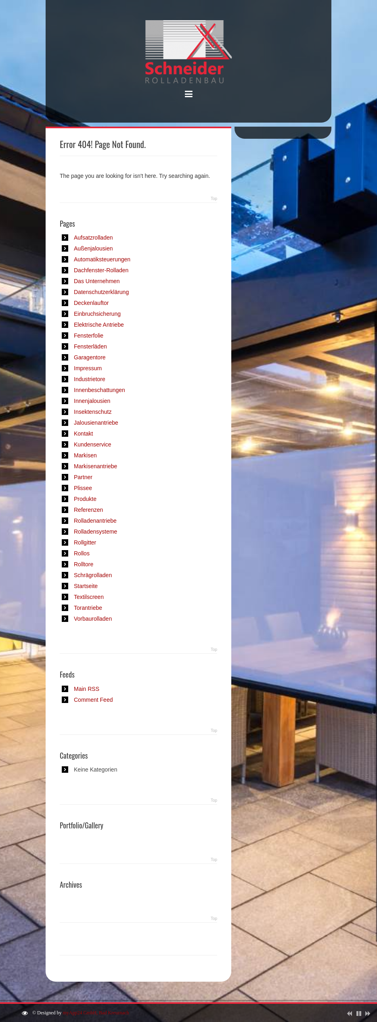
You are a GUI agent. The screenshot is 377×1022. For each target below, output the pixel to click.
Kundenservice (92, 444)
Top (214, 198)
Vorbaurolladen (93, 618)
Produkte (85, 499)
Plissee (83, 488)
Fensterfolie (88, 335)
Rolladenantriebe (95, 520)
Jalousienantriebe (96, 422)
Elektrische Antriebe (99, 324)
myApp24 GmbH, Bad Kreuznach (96, 1013)
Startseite (86, 586)
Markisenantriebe (95, 466)
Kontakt (83, 433)
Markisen (85, 455)
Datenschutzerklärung (101, 292)
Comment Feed (93, 700)
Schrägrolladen (93, 575)
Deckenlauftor (91, 303)
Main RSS (86, 689)
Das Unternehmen (97, 281)
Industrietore (89, 379)
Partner (83, 477)
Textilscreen (89, 597)
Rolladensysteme (95, 531)
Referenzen (88, 510)
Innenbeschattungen (99, 390)
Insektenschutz (92, 412)
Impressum (88, 368)
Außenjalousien (93, 248)
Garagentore (90, 357)
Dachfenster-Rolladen (101, 270)
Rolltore (83, 564)
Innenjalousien (92, 401)
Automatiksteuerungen (102, 259)
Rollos (82, 553)
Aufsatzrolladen (93, 237)
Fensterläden (90, 346)
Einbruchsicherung (97, 314)
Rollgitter (85, 542)
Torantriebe (88, 608)
